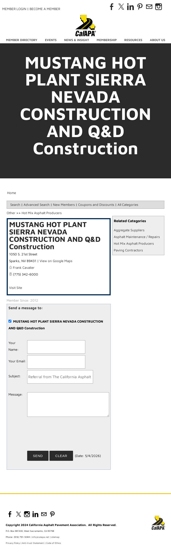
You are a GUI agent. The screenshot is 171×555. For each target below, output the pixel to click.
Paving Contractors (128, 250)
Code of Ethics (53, 543)
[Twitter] (121, 6)
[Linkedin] (130, 6)
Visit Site (15, 288)
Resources (133, 40)
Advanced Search (37, 205)
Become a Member (45, 9)
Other (11, 213)
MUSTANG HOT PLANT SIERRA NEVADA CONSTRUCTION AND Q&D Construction (54, 235)
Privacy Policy (13, 543)
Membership (107, 40)
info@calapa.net (40, 537)
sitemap (55, 537)
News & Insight (76, 40)
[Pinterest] (139, 6)
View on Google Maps (56, 261)
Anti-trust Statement (33, 543)
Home (11, 193)
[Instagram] (158, 6)
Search (15, 205)
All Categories (128, 205)
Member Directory (21, 40)
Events (51, 40)
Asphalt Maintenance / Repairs (137, 237)
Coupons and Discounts (96, 205)
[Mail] (149, 6)
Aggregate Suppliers (129, 230)
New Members (64, 205)
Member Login (14, 9)
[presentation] (61, 435)
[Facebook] (111, 6)
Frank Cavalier (24, 267)
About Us (157, 40)
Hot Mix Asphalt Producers (134, 243)
